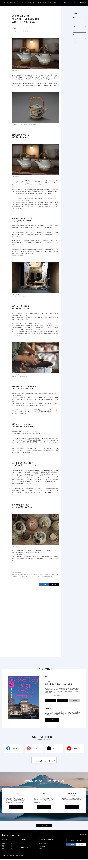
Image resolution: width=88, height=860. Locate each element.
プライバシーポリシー (44, 848)
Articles (5, 839)
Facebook (15, 748)
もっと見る (50, 700)
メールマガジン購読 (44, 825)
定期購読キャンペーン (76, 840)
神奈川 (74, 42)
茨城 (74, 17)
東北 (29, 2)
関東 (34, 2)
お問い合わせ (42, 846)
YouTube (75, 748)
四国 (54, 2)
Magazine (24, 839)
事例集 (40, 845)
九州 (60, 2)
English (83, 2)
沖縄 (65, 2)
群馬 (74, 26)
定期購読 (75, 700)
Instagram (35, 748)
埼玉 (74, 30)
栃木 (74, 22)
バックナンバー (24, 843)
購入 (62, 700)
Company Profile (26, 847)
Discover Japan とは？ (43, 843)
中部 (39, 2)
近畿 (44, 2)
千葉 (74, 34)
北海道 (24, 2)
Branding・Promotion (46, 839)
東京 (74, 38)
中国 (49, 2)
